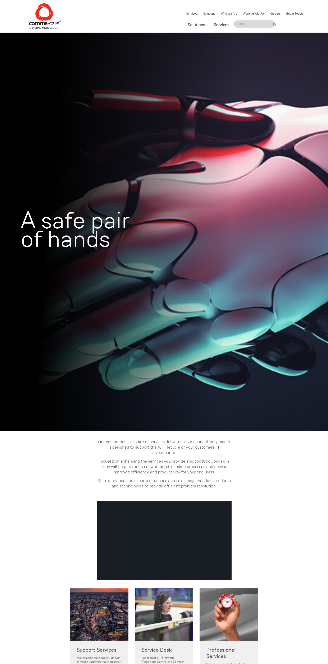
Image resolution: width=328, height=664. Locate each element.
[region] (164, 540)
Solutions (209, 14)
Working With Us (254, 14)
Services (191, 14)
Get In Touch (294, 14)
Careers (275, 14)
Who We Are (229, 14)
